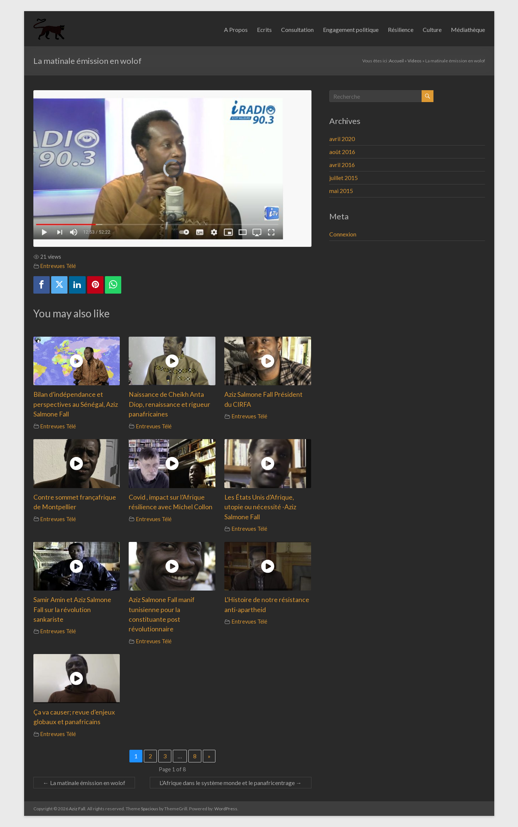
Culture (432, 29)
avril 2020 (342, 138)
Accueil (396, 60)
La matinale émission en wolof (84, 782)
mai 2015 (341, 190)
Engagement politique (351, 29)
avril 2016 (342, 164)
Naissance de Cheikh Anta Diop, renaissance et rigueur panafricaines (169, 404)
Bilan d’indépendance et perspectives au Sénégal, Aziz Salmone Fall (75, 404)
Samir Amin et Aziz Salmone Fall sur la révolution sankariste (72, 609)
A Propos (236, 29)
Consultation (297, 29)
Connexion (342, 234)
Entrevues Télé (58, 266)
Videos (415, 60)
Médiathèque (468, 29)
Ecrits (264, 29)
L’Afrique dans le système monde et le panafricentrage (230, 782)
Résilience (400, 29)
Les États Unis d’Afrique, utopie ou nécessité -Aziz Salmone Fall (260, 507)
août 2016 (342, 151)
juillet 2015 (343, 177)
